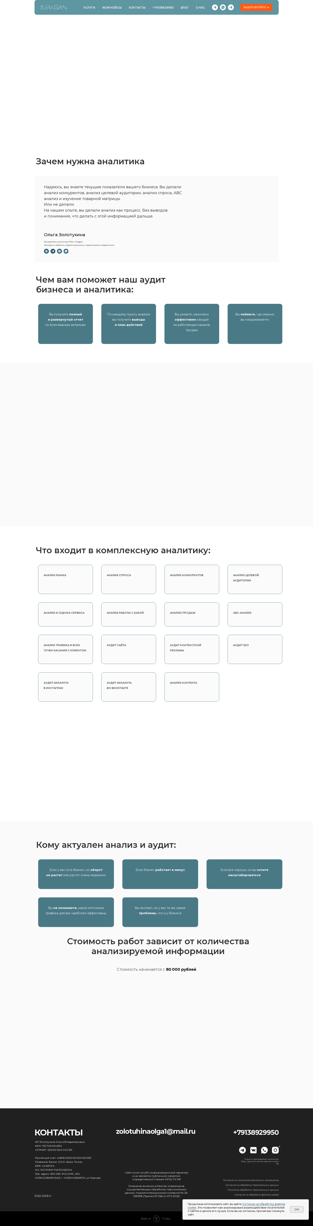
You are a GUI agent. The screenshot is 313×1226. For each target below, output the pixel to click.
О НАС (200, 7)
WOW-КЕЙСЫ (112, 7)
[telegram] (231, 7)
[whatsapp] (223, 7)
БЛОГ (185, 7)
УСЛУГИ (89, 7)
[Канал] (215, 7)
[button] (256, 7)
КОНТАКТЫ (137, 7)
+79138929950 (163, 7)
